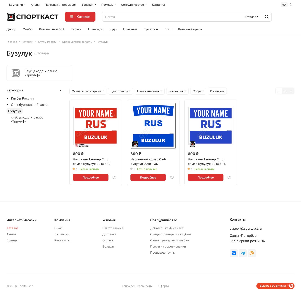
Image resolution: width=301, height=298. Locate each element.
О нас (58, 228)
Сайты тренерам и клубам (169, 240)
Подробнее (91, 177)
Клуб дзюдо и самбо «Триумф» (27, 119)
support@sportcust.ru (246, 228)
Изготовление (112, 228)
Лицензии (61, 234)
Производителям (162, 252)
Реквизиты (62, 240)
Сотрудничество (163, 220)
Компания (62, 220)
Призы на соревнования (168, 246)
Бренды (12, 240)
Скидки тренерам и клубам (170, 234)
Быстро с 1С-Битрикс (273, 285)
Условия (109, 220)
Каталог (12, 228)
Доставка (109, 234)
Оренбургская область (29, 105)
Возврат (108, 246)
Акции (11, 234)
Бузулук (14, 111)
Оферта (163, 286)
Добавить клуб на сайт (167, 228)
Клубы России (22, 98)
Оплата (107, 240)
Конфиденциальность (137, 286)
